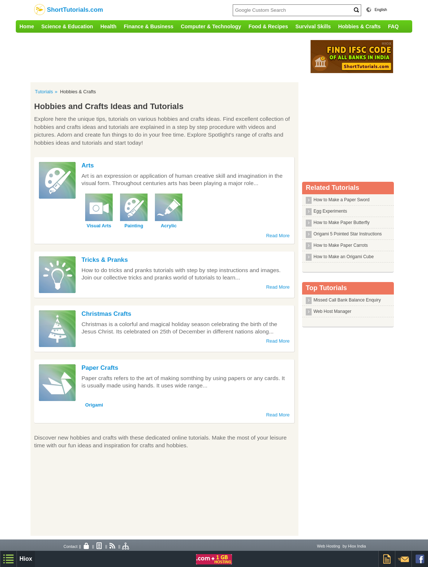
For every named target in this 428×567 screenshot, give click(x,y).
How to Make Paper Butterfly (341, 222)
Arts (87, 165)
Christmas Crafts (106, 313)
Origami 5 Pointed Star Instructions (347, 233)
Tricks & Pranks (104, 259)
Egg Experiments (330, 211)
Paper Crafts (99, 367)
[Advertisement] (168, 56)
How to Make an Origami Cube (343, 256)
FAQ (393, 26)
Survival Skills (313, 26)
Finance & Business (148, 26)
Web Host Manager (332, 311)
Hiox (25, 559)
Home (26, 26)
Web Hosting (328, 546)
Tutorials (44, 91)
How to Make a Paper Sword (341, 199)
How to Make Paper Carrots (340, 245)
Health (109, 26)
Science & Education (67, 26)
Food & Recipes (268, 26)
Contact (70, 546)
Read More (278, 235)
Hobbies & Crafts (359, 26)
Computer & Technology (211, 26)
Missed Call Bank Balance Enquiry (347, 300)
